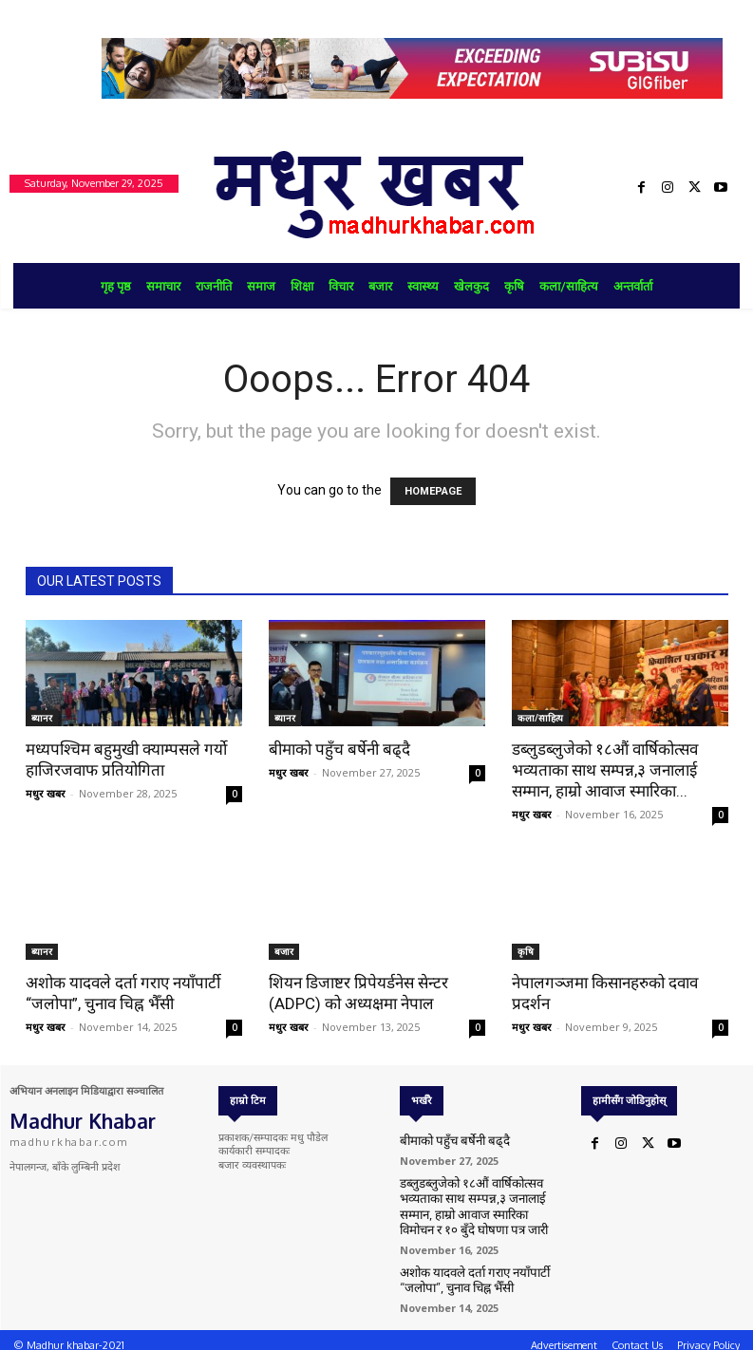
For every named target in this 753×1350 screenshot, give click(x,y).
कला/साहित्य (540, 717)
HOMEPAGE (433, 491)
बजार (283, 951)
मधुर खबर (46, 793)
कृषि (526, 951)
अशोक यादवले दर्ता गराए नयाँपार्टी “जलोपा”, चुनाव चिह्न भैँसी (463, 1271)
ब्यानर (41, 717)
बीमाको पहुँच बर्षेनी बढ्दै (339, 749)
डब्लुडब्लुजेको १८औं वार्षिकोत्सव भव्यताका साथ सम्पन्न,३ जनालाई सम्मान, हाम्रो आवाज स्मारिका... (605, 770)
